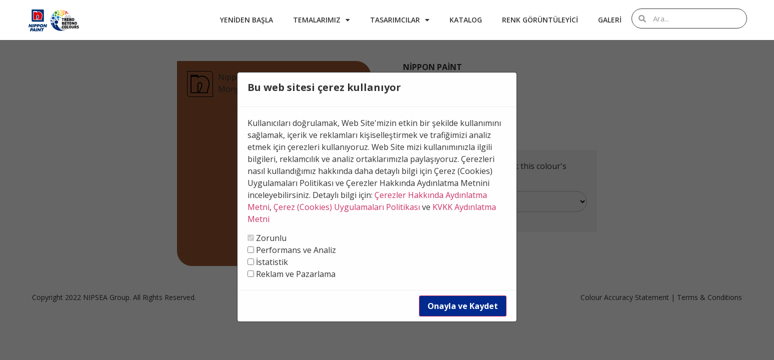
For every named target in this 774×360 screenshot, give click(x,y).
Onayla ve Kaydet (463, 306)
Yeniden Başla (246, 19)
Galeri (610, 19)
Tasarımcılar (400, 20)
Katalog (466, 19)
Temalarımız (321, 20)
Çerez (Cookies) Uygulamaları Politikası (347, 207)
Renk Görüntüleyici (540, 19)
